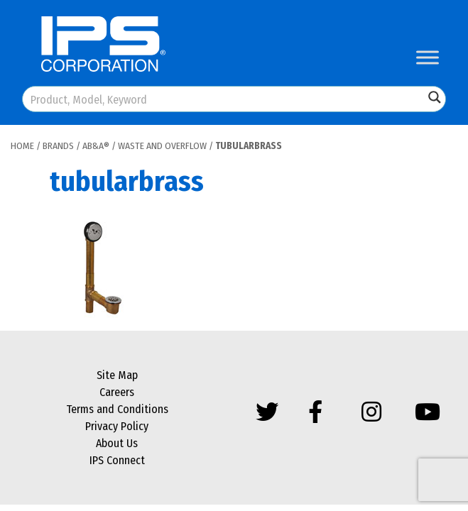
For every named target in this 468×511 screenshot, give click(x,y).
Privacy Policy (116, 426)
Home (22, 146)
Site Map (117, 375)
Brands (58, 146)
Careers (116, 392)
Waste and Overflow (162, 146)
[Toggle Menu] (427, 57)
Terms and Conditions (117, 409)
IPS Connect (117, 460)
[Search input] (224, 99)
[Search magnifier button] (434, 97)
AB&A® (95, 146)
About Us (117, 443)
